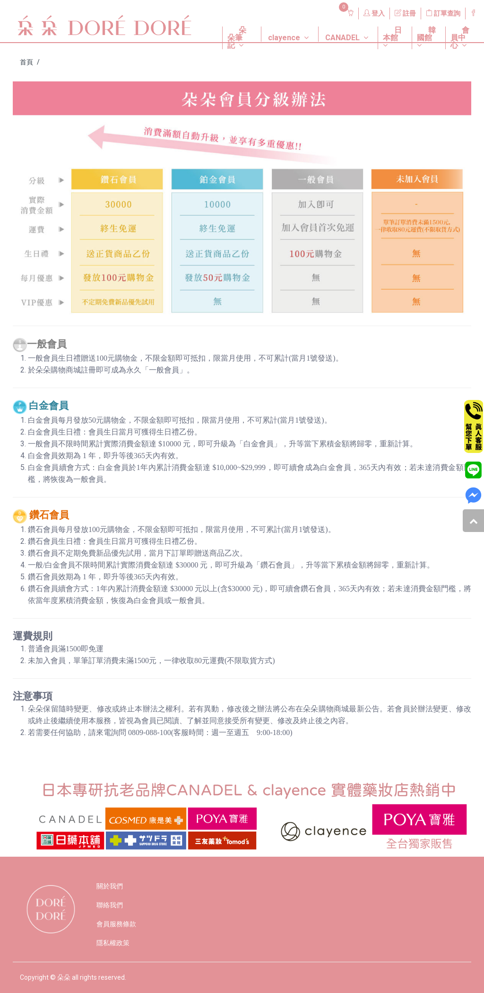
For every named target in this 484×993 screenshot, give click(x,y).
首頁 (26, 62)
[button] (234, 26)
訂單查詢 (443, 13)
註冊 (405, 13)
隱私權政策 (113, 943)
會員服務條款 (116, 924)
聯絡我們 (109, 905)
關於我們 (109, 886)
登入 (374, 13)
